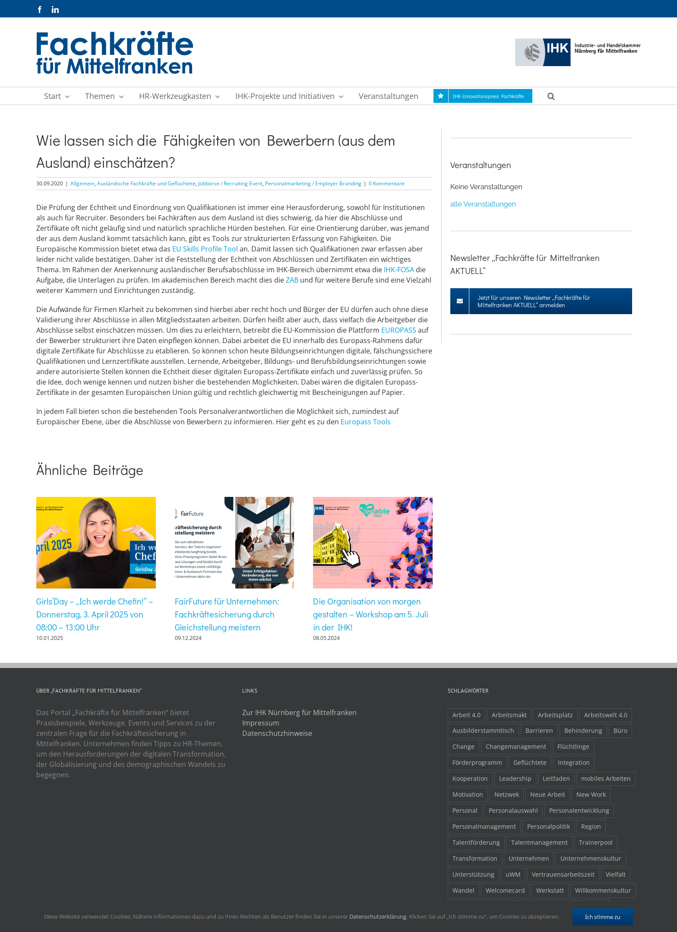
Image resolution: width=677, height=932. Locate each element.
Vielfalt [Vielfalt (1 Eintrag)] (616, 874)
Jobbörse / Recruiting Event (230, 183)
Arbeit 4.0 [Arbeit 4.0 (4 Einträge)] (466, 715)
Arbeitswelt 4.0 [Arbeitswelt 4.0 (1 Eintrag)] (605, 715)
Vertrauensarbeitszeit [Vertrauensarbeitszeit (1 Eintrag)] (563, 874)
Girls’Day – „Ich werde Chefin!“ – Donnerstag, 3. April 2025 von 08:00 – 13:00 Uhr (94, 614)
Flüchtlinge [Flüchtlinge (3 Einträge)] (573, 746)
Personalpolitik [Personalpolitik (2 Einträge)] (548, 826)
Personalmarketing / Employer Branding (313, 183)
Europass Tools (366, 421)
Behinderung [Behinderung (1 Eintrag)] (583, 730)
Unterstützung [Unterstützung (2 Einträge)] (473, 874)
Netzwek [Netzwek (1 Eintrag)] (506, 794)
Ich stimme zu (602, 917)
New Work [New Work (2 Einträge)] (591, 794)
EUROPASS (398, 330)
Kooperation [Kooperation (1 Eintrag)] (470, 778)
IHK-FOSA (399, 269)
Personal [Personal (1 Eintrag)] (465, 810)
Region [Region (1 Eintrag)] (591, 826)
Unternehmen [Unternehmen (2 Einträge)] (529, 858)
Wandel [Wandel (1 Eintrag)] (463, 890)
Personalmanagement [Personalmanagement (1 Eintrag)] (484, 826)
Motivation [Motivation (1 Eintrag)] (467, 794)
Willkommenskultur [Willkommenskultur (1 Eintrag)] (603, 890)
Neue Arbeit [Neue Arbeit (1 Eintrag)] (547, 794)
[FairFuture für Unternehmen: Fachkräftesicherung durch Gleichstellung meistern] (234, 501)
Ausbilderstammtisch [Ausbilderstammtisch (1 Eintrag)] (483, 730)
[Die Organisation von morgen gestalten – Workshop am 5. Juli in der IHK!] (373, 501)
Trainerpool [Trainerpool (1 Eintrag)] (596, 842)
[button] (551, 96)
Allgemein (82, 183)
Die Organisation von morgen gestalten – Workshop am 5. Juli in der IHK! (370, 614)
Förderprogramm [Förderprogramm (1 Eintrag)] (477, 762)
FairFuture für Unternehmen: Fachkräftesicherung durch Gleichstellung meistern (227, 614)
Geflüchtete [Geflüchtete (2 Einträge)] (530, 762)
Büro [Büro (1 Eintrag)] (620, 730)
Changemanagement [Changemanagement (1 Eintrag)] (516, 746)
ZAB (292, 280)
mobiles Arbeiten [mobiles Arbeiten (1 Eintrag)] (606, 778)
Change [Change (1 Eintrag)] (463, 746)
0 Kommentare (387, 183)
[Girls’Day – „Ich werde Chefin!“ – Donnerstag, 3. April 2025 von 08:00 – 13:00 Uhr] (96, 501)
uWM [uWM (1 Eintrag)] (513, 874)
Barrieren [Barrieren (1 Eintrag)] (539, 730)
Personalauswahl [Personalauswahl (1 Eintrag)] (513, 810)
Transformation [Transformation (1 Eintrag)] (474, 858)
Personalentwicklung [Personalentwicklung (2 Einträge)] (579, 810)
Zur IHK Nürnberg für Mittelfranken (299, 712)
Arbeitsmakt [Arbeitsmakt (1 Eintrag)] (509, 715)
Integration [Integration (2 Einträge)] (574, 762)
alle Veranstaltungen (483, 204)
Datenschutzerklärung (377, 916)
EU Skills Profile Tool (205, 249)
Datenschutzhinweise (277, 733)
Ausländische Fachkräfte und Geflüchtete (146, 183)
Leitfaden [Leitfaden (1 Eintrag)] (556, 778)
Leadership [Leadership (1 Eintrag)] (515, 778)
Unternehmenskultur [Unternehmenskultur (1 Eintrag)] (590, 858)
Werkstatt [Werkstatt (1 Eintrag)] (550, 890)
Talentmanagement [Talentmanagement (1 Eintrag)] (539, 842)
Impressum (260, 723)
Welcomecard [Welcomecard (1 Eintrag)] (505, 890)
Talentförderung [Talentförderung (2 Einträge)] (476, 842)
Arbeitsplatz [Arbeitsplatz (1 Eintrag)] (555, 715)
